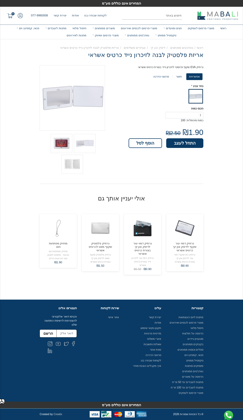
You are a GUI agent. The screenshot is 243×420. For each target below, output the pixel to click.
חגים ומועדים (174, 28)
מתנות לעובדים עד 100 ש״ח (187, 387)
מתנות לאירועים (76, 35)
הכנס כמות (197, 108)
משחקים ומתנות (194, 365)
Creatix (58, 414)
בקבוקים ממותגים (193, 344)
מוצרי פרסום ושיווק (107, 35)
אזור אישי (113, 317)
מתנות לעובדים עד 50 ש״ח (187, 382)
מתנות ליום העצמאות (191, 317)
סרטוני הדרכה (161, 76)
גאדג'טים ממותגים (138, 35)
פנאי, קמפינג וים (29, 28)
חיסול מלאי (79, 28)
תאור (179, 76)
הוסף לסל (145, 143)
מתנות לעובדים (57, 28)
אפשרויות (194, 76)
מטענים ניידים (195, 338)
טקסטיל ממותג (167, 35)
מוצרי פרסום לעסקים (201, 28)
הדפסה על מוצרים (192, 376)
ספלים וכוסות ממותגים (190, 349)
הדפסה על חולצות (192, 333)
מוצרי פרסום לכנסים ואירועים (139, 28)
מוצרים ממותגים (105, 28)
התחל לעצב (185, 143)
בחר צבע (198, 86)
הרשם (48, 333)
